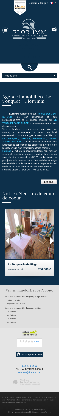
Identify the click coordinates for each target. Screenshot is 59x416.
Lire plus (48, 181)
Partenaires (37, 400)
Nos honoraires (26, 400)
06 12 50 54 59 (29, 366)
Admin (45, 400)
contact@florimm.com (29, 372)
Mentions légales (13, 400)
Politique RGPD (20, 402)
